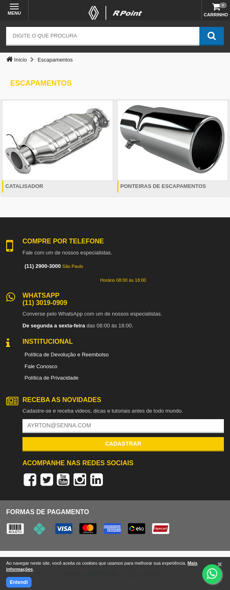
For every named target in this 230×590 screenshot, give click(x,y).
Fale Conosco (41, 366)
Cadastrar (123, 443)
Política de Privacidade (51, 378)
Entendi (19, 582)
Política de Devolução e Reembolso (67, 354)
